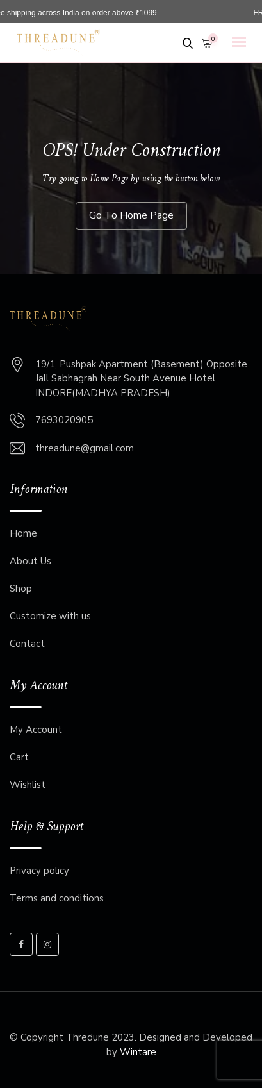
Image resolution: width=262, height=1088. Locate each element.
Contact (27, 643)
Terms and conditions (57, 898)
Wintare (138, 1052)
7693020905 (64, 420)
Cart (19, 757)
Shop (21, 588)
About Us (30, 561)
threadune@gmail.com (84, 448)
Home (23, 533)
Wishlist (27, 784)
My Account (36, 729)
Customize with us (50, 616)
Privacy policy (39, 870)
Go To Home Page (131, 215)
